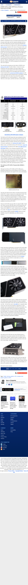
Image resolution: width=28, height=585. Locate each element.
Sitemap (2, 424)
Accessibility (13, 430)
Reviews (2, 417)
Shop (12, 431)
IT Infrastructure (14, 420)
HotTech (2, 438)
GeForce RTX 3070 (5, 66)
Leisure (12, 422)
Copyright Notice (19, 470)
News (2, 419)
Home (2, 415)
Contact (2, 435)
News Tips (3, 433)
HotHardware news (17, 389)
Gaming (8, 376)
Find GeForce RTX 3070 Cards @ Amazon (14, 134)
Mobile (12, 419)
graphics (12, 376)
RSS (4, 449)
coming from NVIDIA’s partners (16, 72)
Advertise (3, 431)
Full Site (2, 422)
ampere (2, 377)
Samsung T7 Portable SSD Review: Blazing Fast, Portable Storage (13, 405)
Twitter (4, 444)
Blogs (2, 420)
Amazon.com (9, 17)
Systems (12, 417)
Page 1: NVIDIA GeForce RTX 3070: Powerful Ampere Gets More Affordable (14, 21)
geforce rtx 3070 (7, 377)
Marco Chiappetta (11, 380)
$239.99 (18, 17)
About (2, 430)
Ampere (22, 256)
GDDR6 (16, 211)
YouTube (5, 447)
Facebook (5, 445)
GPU (9, 209)
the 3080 (16, 304)
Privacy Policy (4, 436)
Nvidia (5, 376)
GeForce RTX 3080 (17, 143)
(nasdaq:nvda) (20, 376)
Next (20, 368)
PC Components (14, 415)
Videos (12, 424)
